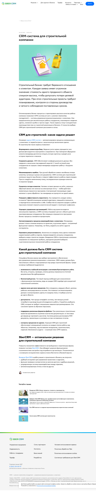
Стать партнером (40, 445)
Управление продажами (18, 446)
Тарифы (60, 3)
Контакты (68, 3)
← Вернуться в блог (25, 21)
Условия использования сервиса (65, 445)
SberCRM (35, 349)
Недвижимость (15, 450)
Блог (81, 4)
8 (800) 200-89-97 (15, 467)
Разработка (38, 458)
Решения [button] (34, 3)
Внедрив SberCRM (25, 358)
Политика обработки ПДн (63, 450)
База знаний (38, 454)
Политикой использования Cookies (46, 485)
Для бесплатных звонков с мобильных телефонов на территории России (27, 469)
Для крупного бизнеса (48, 3)
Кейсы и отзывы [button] (71, 4)
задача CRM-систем (33, 140)
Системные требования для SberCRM (67, 458)
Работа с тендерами (16, 454)
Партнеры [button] (77, 3)
